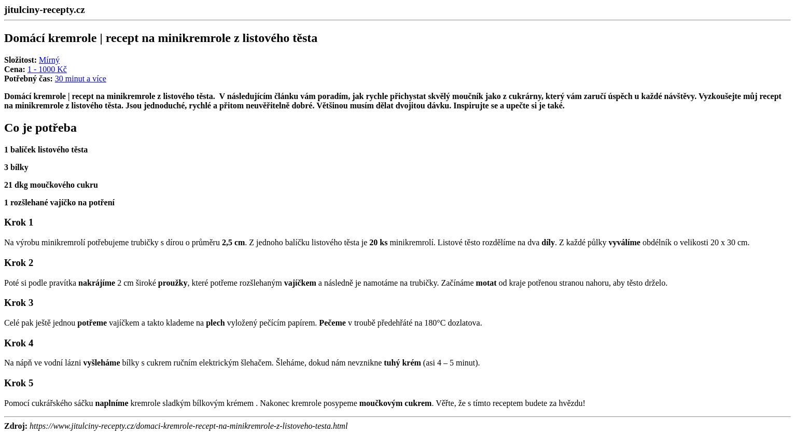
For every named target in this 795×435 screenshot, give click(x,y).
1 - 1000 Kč (47, 69)
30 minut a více (80, 78)
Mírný (49, 59)
